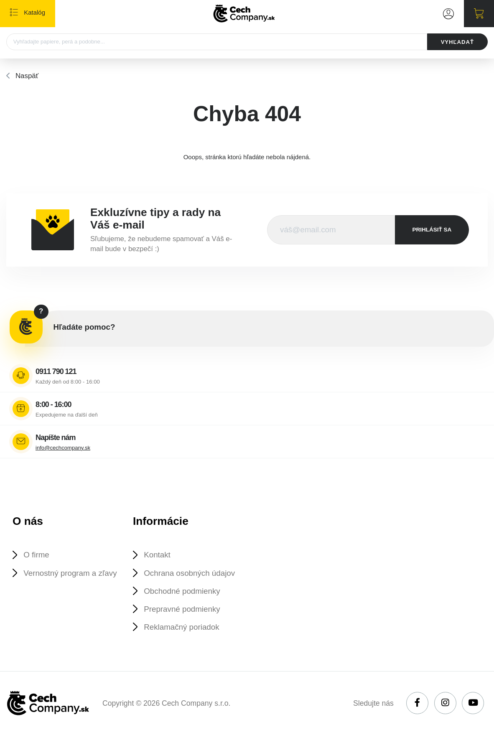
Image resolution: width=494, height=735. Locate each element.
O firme (36, 554)
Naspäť (26, 76)
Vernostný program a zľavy (70, 573)
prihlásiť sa (432, 229)
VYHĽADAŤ (457, 42)
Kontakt (157, 554)
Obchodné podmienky (182, 591)
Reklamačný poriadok (181, 627)
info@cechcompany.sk (63, 448)
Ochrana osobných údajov (189, 573)
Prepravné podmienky (182, 609)
